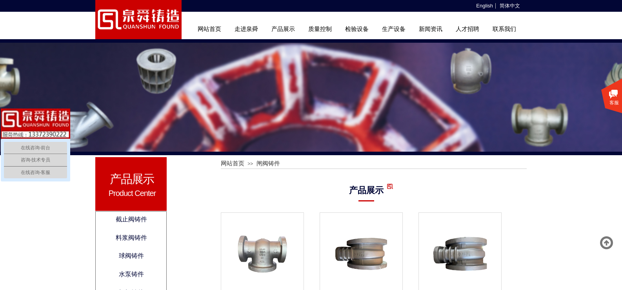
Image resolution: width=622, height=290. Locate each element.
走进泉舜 (246, 29)
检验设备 (357, 29)
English (484, 6)
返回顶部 (607, 243)
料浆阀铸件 (131, 237)
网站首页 (209, 29)
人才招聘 (467, 29)
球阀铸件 (131, 255)
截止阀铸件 (131, 219)
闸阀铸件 (268, 163)
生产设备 (394, 29)
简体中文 (510, 6)
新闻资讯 (430, 29)
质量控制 (320, 29)
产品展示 (283, 29)
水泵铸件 (131, 274)
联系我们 (504, 29)
